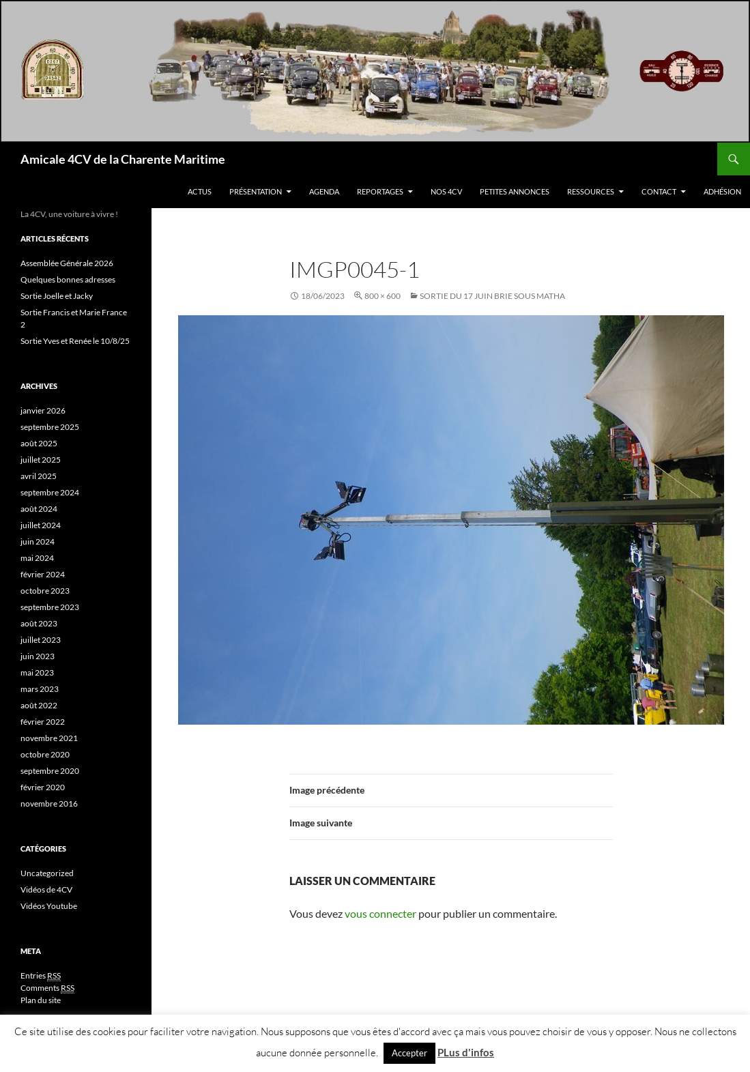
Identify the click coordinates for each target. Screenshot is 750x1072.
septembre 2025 (49, 427)
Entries (40, 975)
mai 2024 (37, 558)
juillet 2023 (40, 640)
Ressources (590, 191)
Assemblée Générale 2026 (66, 263)
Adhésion (722, 191)
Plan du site (40, 1000)
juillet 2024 (40, 525)
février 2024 (42, 574)
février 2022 (42, 721)
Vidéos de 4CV (46, 889)
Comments (47, 988)
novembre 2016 (49, 803)
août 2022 (38, 705)
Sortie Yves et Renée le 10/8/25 (75, 341)
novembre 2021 (49, 738)
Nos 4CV (446, 191)
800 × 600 (382, 296)
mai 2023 (37, 672)
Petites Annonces (514, 191)
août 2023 (38, 623)
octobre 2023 (45, 590)
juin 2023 (37, 656)
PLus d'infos (465, 1052)
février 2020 (42, 787)
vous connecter (380, 913)
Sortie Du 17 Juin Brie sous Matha (492, 296)
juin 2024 (37, 541)
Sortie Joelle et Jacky (56, 296)
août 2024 (38, 509)
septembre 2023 (49, 607)
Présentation (255, 191)
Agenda (324, 191)
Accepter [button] (409, 1052)
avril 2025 (38, 476)
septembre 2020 (49, 771)
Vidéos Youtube (48, 906)
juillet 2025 (40, 459)
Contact (658, 191)
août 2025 (38, 443)
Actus (200, 191)
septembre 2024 (49, 492)
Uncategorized (47, 873)
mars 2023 (39, 689)
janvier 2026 (43, 410)
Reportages (380, 191)
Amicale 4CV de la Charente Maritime (122, 158)
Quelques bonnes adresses (67, 279)
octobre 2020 (45, 754)
